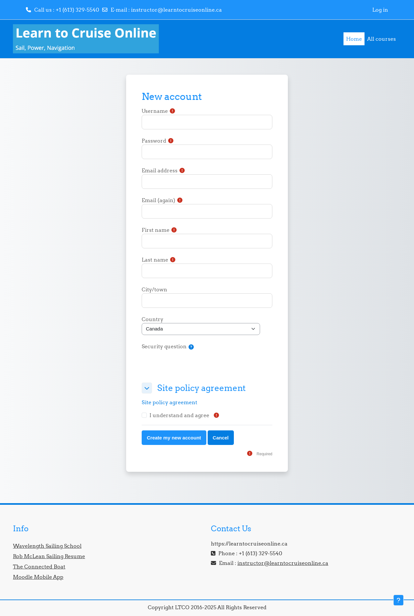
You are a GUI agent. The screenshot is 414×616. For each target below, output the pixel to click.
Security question (164, 346)
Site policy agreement (169, 402)
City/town (154, 289)
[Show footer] (398, 600)
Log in (380, 9)
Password (154, 140)
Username (155, 111)
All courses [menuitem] (381, 39)
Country (152, 319)
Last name (155, 259)
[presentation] (191, 364)
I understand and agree (179, 415)
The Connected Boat (39, 566)
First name (155, 230)
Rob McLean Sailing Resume (49, 556)
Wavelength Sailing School (47, 546)
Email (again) (158, 200)
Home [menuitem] (354, 39)
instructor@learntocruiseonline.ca (176, 9)
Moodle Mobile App (38, 577)
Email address (160, 170)
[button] (191, 347)
